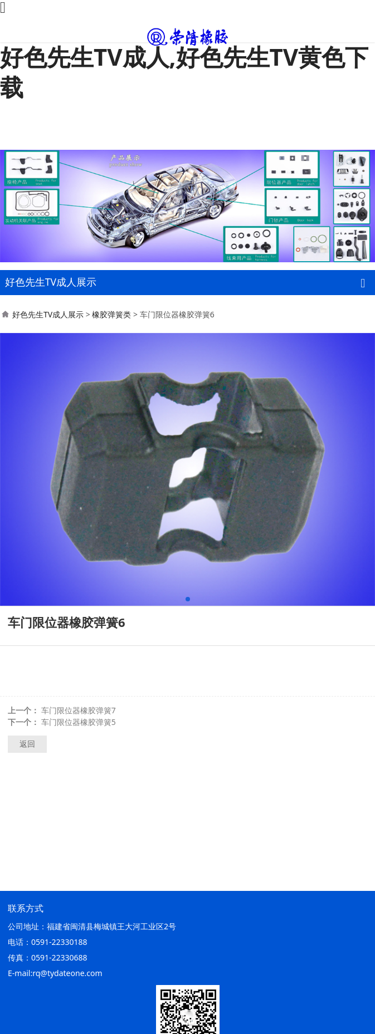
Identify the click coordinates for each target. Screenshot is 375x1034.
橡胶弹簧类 (111, 314)
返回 (27, 743)
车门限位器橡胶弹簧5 (78, 722)
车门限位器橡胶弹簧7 (78, 710)
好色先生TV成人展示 (48, 314)
